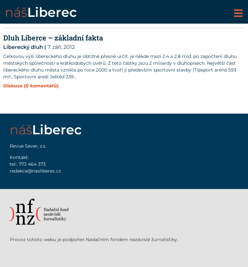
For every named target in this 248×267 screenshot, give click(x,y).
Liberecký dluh (23, 47)
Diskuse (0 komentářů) (31, 86)
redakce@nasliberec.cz (35, 171)
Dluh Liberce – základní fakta (53, 37)
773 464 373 (32, 164)
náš (41, 12)
